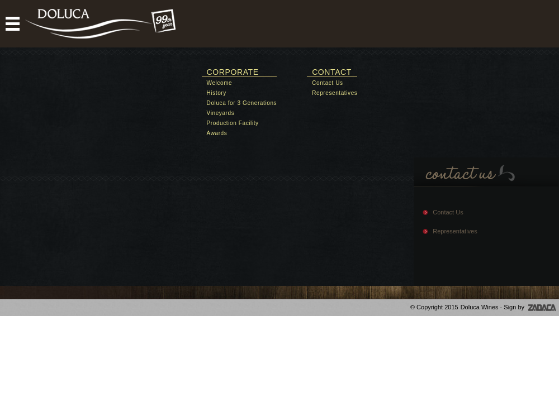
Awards (217, 133)
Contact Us (327, 83)
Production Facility (233, 123)
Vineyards (221, 113)
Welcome (220, 83)
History (216, 93)
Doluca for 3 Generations (242, 103)
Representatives (334, 93)
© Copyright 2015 (434, 307)
